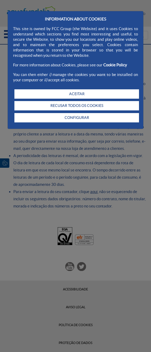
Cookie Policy (115, 65)
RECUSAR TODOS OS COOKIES (76, 105)
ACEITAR (77, 94)
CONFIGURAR (77, 117)
